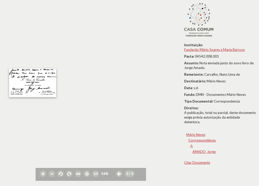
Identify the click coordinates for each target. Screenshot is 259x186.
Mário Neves (195, 135)
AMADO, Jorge (204, 152)
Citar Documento (197, 162)
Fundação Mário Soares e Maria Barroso (214, 50)
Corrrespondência (202, 140)
